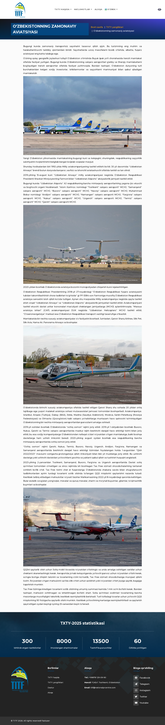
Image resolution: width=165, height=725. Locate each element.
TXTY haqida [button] (63, 9)
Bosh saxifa (97, 27)
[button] (111, 9)
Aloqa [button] (98, 9)
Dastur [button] (51, 687)
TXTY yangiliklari (114, 27)
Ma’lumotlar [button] (83, 9)
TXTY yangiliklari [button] (55, 682)
